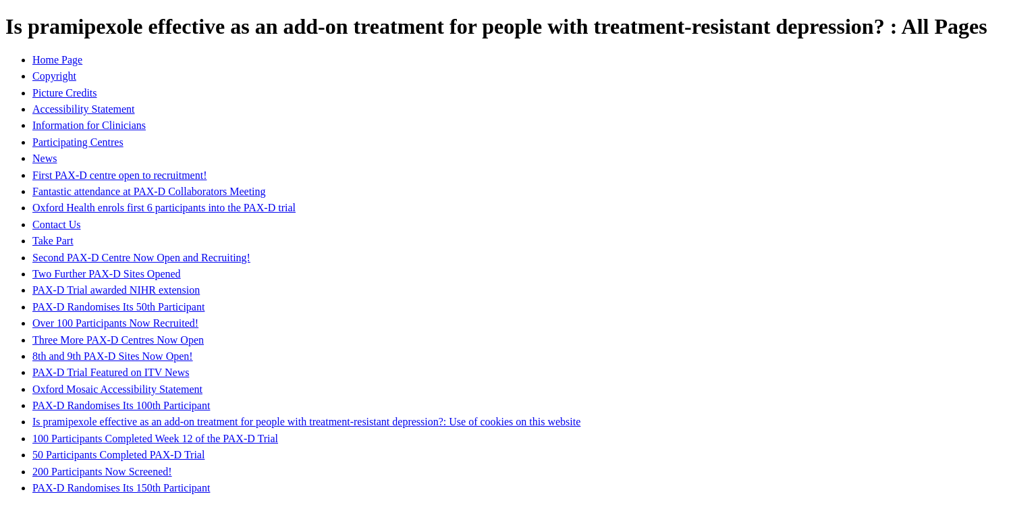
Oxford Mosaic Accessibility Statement (117, 389)
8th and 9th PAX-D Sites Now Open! (112, 356)
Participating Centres (78, 142)
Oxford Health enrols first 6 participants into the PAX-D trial (164, 207)
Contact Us (56, 224)
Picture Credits (64, 93)
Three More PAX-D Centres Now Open (118, 340)
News (44, 158)
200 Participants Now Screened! (102, 471)
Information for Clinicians (89, 125)
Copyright (54, 76)
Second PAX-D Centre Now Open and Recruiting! (141, 257)
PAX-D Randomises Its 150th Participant (121, 488)
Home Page (57, 59)
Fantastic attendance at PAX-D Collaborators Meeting (149, 191)
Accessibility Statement (83, 109)
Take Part (53, 240)
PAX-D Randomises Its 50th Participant (118, 307)
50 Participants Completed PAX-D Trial (118, 454)
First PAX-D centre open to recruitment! (119, 175)
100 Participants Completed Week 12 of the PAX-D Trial (155, 438)
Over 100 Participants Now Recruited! (115, 323)
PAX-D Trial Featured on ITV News (110, 372)
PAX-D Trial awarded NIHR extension (116, 290)
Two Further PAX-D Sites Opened (106, 274)
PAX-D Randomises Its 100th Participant (121, 405)
